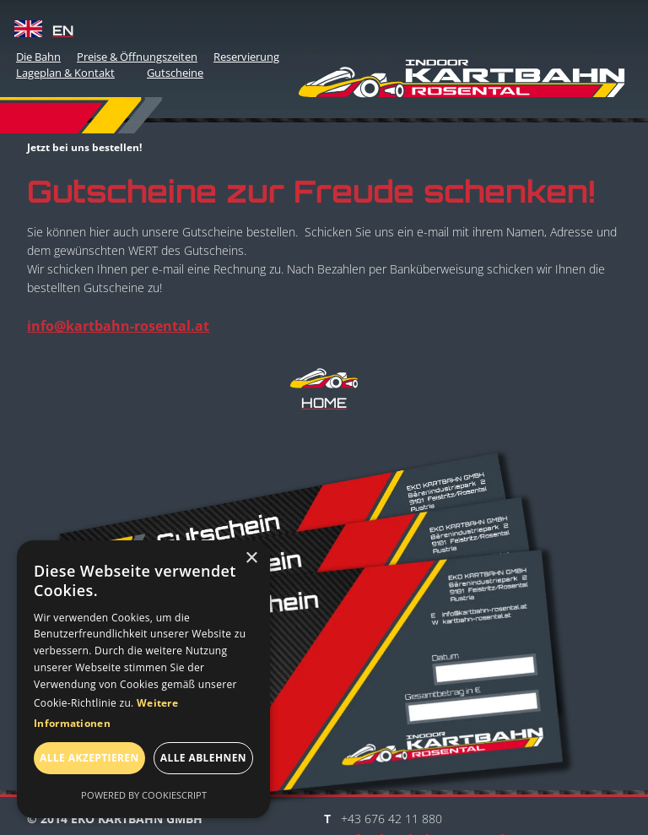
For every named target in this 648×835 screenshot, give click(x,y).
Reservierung (246, 56)
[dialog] (143, 679)
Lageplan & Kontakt (65, 72)
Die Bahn (38, 56)
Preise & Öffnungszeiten (137, 56)
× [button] (251, 558)
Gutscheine (175, 72)
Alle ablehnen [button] (203, 758)
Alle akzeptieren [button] (89, 758)
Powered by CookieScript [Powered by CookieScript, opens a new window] (144, 795)
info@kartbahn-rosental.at (118, 326)
